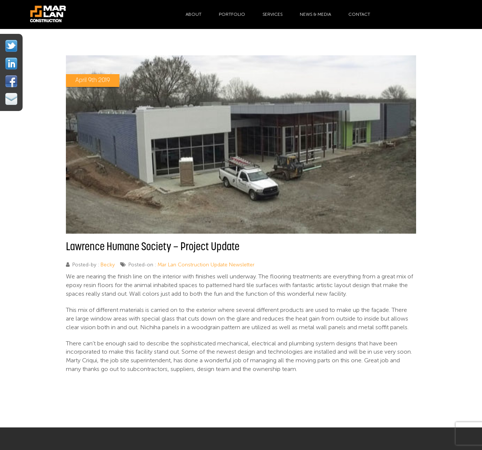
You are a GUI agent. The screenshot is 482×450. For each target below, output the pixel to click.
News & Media (315, 14)
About (193, 14)
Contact (359, 14)
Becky (108, 264)
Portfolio (232, 14)
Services (272, 14)
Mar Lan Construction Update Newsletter (206, 264)
